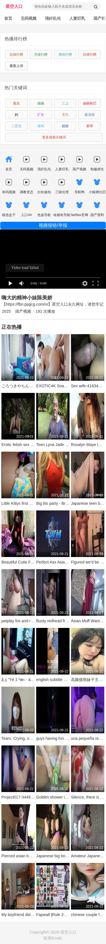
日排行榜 (89, 54)
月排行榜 (40, 54)
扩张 (40, 115)
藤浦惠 (90, 115)
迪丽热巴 (89, 103)
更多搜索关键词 (54, 137)
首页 (8, 18)
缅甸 (40, 126)
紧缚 (89, 126)
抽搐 (40, 103)
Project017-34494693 (20, 797)
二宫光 (16, 126)
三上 (65, 103)
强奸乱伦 (53, 18)
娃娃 (65, 126)
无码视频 (28, 18)
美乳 (65, 115)
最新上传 (16, 66)
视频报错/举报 (53, 225)
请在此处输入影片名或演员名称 (58, 6)
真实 (16, 103)
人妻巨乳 (77, 18)
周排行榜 (65, 54)
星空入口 (14, 6)
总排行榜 (16, 54)
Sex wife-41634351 (88, 386)
